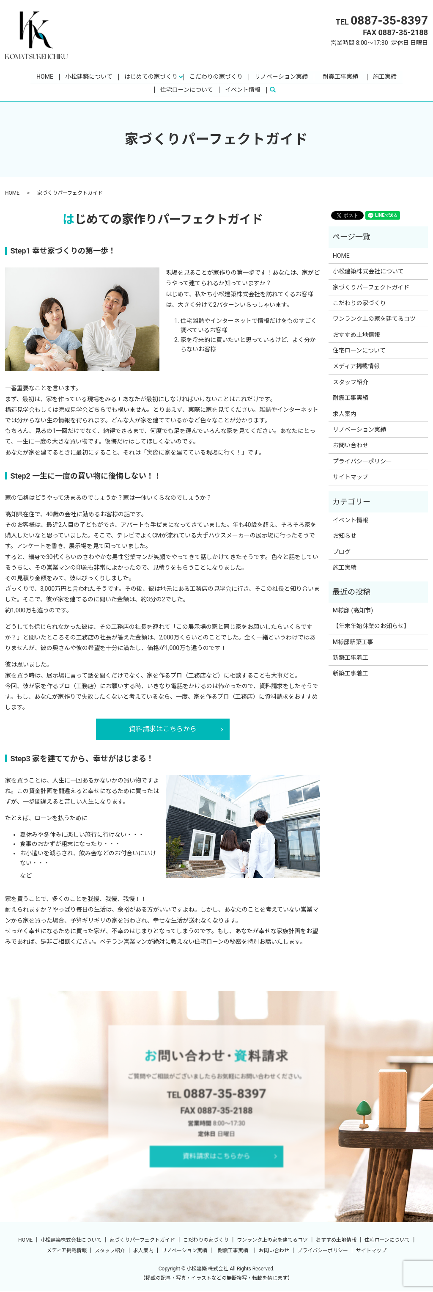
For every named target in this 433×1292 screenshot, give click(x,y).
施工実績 (385, 76)
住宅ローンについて (186, 90)
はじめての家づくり (151, 76)
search (276, 90)
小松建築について (88, 76)
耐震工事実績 (343, 76)
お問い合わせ (350, 446)
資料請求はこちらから (163, 730)
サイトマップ (350, 477)
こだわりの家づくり (216, 76)
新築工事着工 (350, 658)
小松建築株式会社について (368, 272)
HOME (44, 76)
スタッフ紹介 (350, 383)
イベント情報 (242, 90)
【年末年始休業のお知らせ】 (371, 626)
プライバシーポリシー (362, 461)
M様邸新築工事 (353, 642)
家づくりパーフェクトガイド (371, 287)
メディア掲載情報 (356, 367)
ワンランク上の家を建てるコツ (374, 319)
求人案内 (344, 414)
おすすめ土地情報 (356, 335)
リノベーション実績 (281, 76)
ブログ (342, 552)
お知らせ (344, 536)
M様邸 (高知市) (353, 611)
